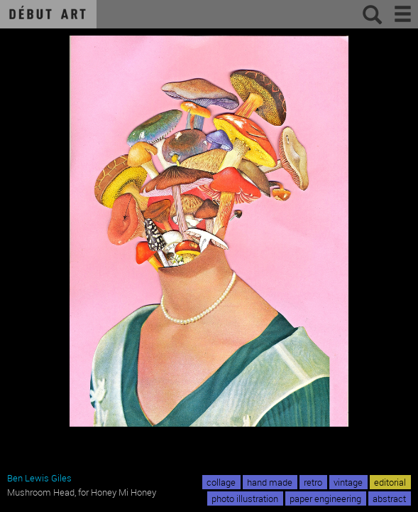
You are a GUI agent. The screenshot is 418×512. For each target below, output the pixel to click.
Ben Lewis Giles (39, 477)
